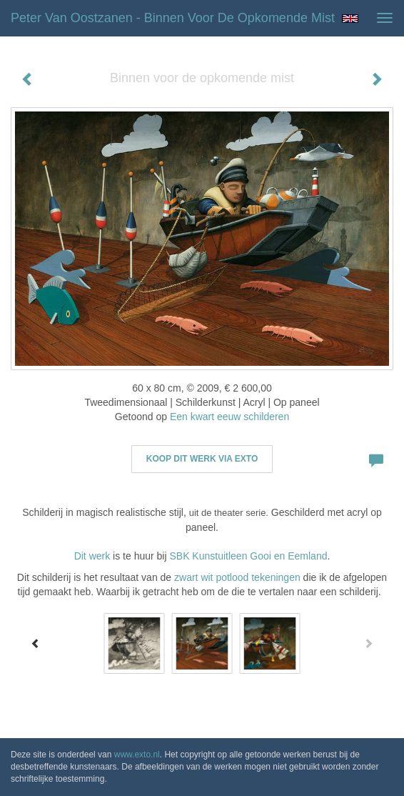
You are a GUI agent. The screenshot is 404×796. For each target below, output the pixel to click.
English (350, 18)
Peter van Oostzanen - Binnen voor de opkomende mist (173, 18)
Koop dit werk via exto (202, 459)
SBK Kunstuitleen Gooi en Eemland (248, 556)
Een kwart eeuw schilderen (229, 416)
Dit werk (92, 556)
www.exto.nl (137, 755)
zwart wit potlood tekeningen (238, 577)
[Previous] (35, 643)
